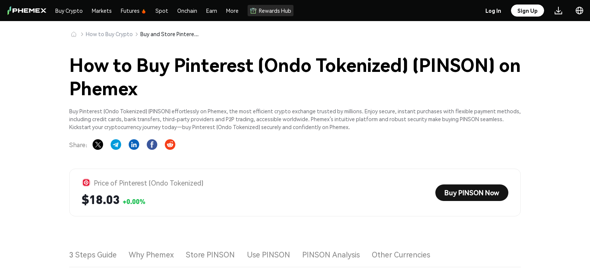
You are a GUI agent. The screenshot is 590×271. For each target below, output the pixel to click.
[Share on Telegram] (116, 145)
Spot (161, 10)
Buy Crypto (69, 10)
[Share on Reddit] (170, 145)
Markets (102, 10)
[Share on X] (98, 145)
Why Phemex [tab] (151, 254)
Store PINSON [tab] (210, 254)
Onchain (187, 10)
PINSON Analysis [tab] (331, 254)
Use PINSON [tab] (268, 254)
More (232, 10)
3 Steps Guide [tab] (93, 254)
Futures (133, 10)
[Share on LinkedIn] (134, 145)
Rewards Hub (270, 10)
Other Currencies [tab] (401, 254)
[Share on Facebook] (152, 145)
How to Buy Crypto (109, 33)
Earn (211, 10)
